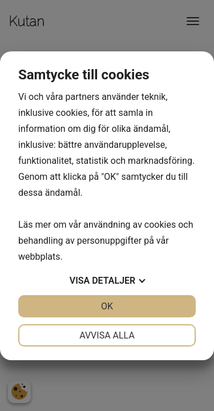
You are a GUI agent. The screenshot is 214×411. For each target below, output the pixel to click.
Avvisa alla (107, 335)
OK (107, 306)
